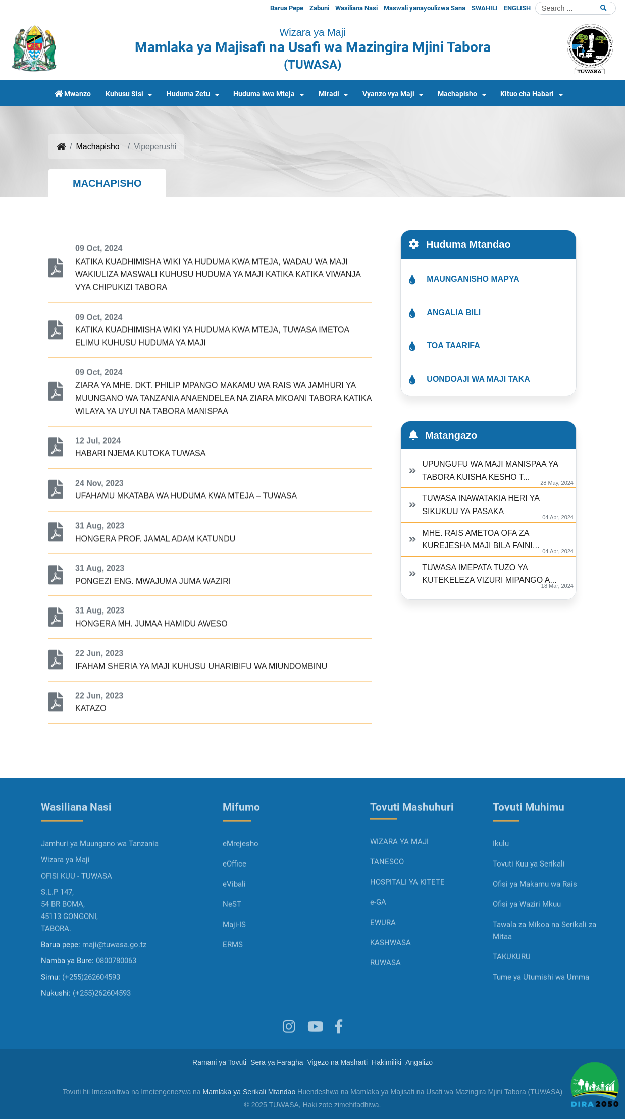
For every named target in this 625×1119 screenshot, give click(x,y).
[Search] (575, 8)
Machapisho (457, 94)
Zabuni (319, 8)
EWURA (383, 954)
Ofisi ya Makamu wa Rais (535, 916)
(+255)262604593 (91, 1009)
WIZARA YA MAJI (399, 874)
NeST (232, 936)
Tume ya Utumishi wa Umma (541, 1009)
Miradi (329, 94)
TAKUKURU (512, 989)
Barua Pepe (286, 8)
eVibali (234, 916)
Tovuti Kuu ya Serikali (529, 896)
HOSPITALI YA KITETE (407, 914)
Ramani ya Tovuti (219, 1062)
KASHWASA (390, 975)
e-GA (378, 934)
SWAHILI (485, 8)
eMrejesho (240, 876)
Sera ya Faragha (276, 1062)
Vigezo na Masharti (337, 1062)
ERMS (233, 977)
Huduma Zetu (188, 94)
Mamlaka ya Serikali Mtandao (249, 1092)
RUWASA (385, 995)
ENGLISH (517, 8)
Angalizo (419, 1062)
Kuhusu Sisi (124, 94)
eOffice (234, 896)
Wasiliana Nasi (356, 8)
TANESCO (387, 894)
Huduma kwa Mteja (264, 94)
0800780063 (116, 993)
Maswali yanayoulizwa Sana (424, 8)
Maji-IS (234, 956)
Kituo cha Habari (527, 94)
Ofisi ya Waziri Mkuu (527, 936)
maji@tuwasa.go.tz (114, 977)
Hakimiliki (386, 1062)
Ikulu (501, 876)
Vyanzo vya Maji (388, 94)
